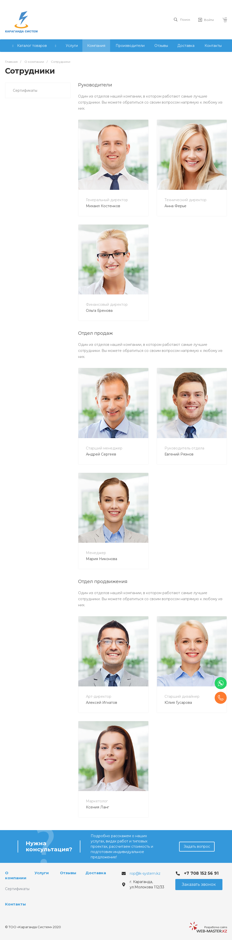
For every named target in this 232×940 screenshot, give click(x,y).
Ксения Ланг (97, 807)
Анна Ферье (175, 206)
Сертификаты (25, 90)
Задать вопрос (197, 846)
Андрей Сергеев (101, 454)
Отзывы (68, 872)
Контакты (15, 904)
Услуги (42, 872)
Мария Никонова (101, 559)
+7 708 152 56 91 (201, 873)
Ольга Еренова (99, 310)
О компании (15, 875)
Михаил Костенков (103, 206)
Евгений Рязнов (178, 454)
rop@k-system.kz (145, 873)
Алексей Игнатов (101, 702)
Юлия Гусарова (178, 702)
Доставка (95, 872)
